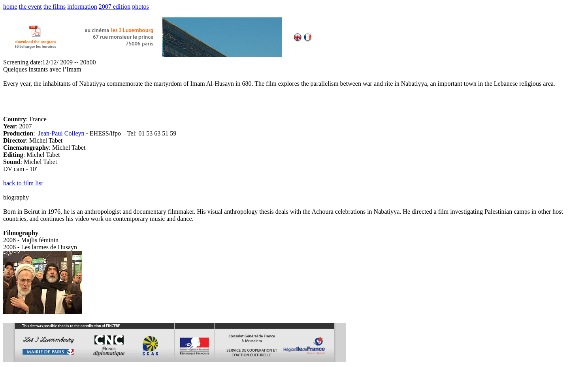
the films (54, 6)
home (10, 6)
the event (30, 6)
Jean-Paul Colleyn (61, 133)
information (82, 6)
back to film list (23, 183)
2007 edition (114, 6)
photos (140, 6)
